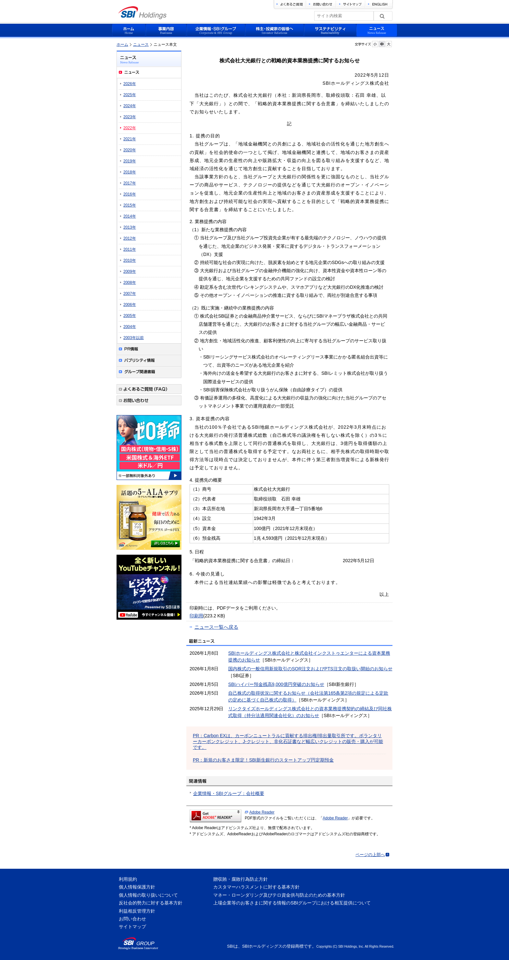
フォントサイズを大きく (389, 44)
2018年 (129, 172)
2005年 (129, 315)
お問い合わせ (132, 918)
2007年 (129, 293)
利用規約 (128, 879)
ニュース (141, 44)
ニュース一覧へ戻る (216, 627)
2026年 (129, 84)
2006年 (129, 304)
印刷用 (196, 615)
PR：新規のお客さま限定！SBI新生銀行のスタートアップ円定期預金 (263, 760)
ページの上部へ (370, 854)
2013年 (129, 227)
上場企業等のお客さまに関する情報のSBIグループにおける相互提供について (292, 902)
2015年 (129, 205)
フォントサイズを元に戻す (382, 44)
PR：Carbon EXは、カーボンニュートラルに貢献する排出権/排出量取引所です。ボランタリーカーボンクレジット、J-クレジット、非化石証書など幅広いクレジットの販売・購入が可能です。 (288, 741)
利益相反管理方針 (137, 911)
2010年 (129, 260)
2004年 (129, 326)
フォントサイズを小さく (375, 44)
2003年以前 (133, 337)
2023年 (129, 117)
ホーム (122, 44)
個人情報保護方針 (137, 887)
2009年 (129, 271)
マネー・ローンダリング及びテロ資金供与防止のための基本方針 (279, 895)
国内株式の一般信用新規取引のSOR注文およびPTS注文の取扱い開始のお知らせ (310, 668)
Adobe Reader (261, 812)
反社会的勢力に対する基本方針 (150, 902)
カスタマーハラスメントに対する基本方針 (256, 887)
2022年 (129, 128)
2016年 (129, 194)
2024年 (129, 106)
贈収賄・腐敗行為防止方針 (240, 879)
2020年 (129, 150)
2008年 (129, 282)
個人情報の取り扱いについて (148, 895)
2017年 (129, 183)
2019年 (129, 161)
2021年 (129, 139)
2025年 (129, 95)
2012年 (129, 238)
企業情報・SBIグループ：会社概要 (228, 793)
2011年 (129, 249)
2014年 (129, 216)
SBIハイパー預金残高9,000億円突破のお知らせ (276, 684)
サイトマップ (132, 926)
